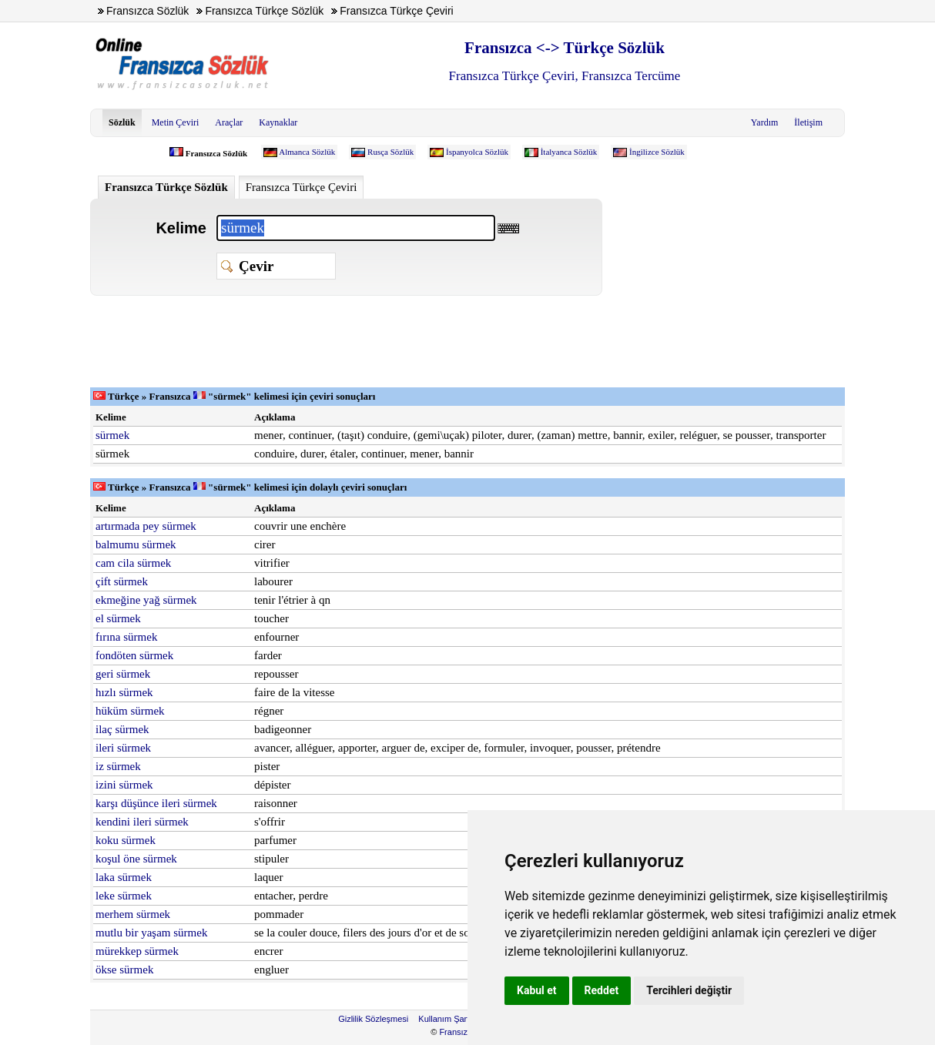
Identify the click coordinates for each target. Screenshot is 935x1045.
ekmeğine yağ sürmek (146, 600)
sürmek (112, 435)
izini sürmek (124, 785)
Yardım (764, 122)
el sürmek (118, 618)
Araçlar (229, 122)
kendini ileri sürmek (142, 822)
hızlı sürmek (124, 692)
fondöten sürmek (134, 655)
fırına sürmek (126, 637)
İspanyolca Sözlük (477, 151)
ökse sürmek (124, 969)
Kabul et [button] (537, 990)
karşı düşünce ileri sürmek (156, 803)
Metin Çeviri (175, 122)
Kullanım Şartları (449, 1018)
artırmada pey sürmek (146, 526)
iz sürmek (118, 766)
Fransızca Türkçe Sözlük (166, 187)
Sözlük (122, 122)
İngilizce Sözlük (657, 151)
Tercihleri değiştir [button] (689, 990)
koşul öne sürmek (136, 858)
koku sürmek (126, 840)
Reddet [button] (602, 990)
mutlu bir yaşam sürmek (151, 932)
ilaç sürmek (122, 729)
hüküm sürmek (130, 711)
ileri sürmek (123, 748)
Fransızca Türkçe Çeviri (301, 187)
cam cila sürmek (133, 563)
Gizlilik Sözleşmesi (373, 1018)
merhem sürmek (133, 914)
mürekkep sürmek (137, 951)
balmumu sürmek (136, 544)
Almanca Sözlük (307, 151)
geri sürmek (123, 674)
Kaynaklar (278, 122)
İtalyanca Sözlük (569, 151)
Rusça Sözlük (390, 151)
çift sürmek (122, 581)
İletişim (808, 122)
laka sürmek (124, 877)
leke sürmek (124, 895)
